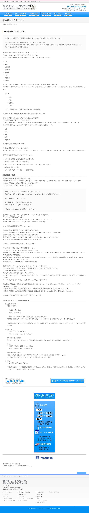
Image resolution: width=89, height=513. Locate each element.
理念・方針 (21, 496)
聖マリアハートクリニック (42, 508)
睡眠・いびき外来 (41, 502)
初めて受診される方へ (9, 498)
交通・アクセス (55, 492)
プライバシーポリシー (10, 476)
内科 (38, 498)
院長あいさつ (22, 494)
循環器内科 (39, 496)
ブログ (6, 496)
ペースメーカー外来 (42, 500)
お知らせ (6, 494)
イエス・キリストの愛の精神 (26, 498)
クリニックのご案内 (24, 492)
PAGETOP (81, 473)
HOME (4, 24)
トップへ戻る (7, 492)
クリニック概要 (23, 500)
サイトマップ (22, 476)
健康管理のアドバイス (9, 500)
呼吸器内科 (39, 494)
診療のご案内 (40, 492)
